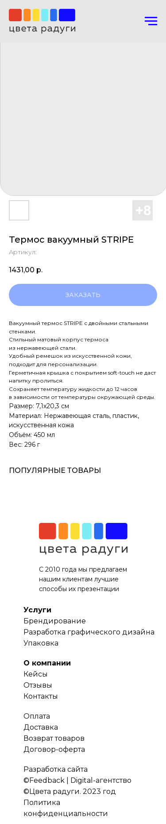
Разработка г (47, 632)
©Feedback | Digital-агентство (77, 780)
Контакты (40, 696)
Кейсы (35, 674)
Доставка (40, 727)
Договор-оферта (54, 749)
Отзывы (37, 685)
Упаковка (40, 643)
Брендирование (54, 621)
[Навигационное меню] (151, 21)
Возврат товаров (54, 738)
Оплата (36, 716)
